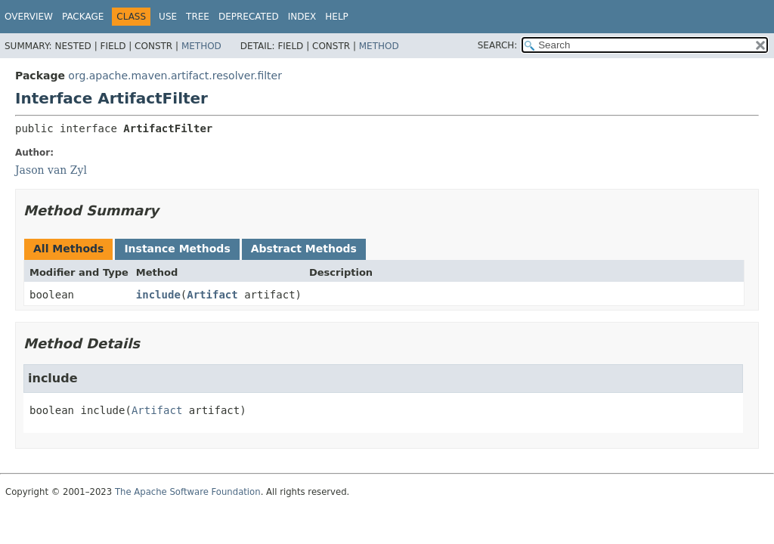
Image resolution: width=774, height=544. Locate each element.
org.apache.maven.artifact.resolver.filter (175, 76)
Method (201, 46)
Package (83, 16)
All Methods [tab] (68, 249)
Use (168, 16)
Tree (197, 16)
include (158, 295)
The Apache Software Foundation (188, 492)
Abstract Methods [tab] (304, 249)
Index (302, 16)
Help (336, 16)
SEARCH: (498, 45)
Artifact (212, 295)
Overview (29, 16)
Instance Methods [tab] (177, 249)
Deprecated (248, 16)
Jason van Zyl (51, 170)
